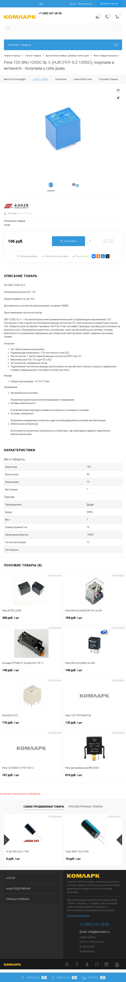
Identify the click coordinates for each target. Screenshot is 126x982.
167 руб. (31, 777)
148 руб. (31, 672)
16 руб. (73, 859)
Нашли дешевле (27, 256)
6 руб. (13, 859)
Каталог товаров (63, 44)
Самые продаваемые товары (43, 807)
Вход (73, 3)
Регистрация (85, 3)
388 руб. (31, 620)
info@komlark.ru (98, 932)
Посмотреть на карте (78, 916)
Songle (90, 504)
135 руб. (94, 725)
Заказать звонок (109, 3)
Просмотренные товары (85, 807)
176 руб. (31, 725)
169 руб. (94, 620)
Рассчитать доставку (55, 256)
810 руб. (94, 777)
